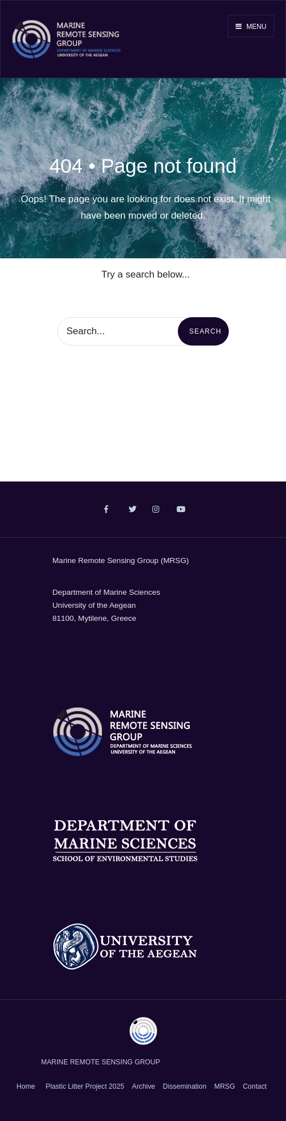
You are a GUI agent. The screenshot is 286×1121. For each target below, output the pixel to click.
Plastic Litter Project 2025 (85, 1086)
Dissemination (185, 1086)
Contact (255, 1086)
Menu (251, 27)
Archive (143, 1086)
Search (205, 331)
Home (25, 1086)
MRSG (224, 1086)
